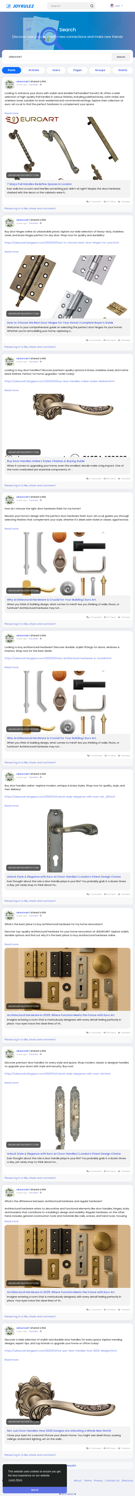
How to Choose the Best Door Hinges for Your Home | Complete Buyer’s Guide (60, 323)
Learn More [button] (15, 1480)
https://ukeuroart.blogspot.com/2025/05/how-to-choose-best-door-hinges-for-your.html (62, 242)
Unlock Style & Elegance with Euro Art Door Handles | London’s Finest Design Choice (64, 877)
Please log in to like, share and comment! (30, 208)
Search (121, 56)
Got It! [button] (34, 1490)
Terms (88, 1480)
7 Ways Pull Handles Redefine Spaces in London (39, 184)
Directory (127, 1480)
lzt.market (67, 1494)
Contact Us (112, 1480)
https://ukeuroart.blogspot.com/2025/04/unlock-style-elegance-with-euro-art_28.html (60, 796)
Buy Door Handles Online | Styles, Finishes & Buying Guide (46, 461)
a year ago (21, 84)
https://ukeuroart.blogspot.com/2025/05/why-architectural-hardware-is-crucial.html (58, 658)
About (78, 1480)
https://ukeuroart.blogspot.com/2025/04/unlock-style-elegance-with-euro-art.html (57, 1073)
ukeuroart (23, 81)
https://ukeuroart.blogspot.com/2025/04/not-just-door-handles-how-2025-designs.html (61, 1350)
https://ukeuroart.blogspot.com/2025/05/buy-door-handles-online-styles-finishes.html (59, 381)
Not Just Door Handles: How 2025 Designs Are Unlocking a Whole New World (59, 1431)
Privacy (98, 1480)
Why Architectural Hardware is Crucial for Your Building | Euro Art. (52, 600)
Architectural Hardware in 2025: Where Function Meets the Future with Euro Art (61, 1015)
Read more (12, 113)
